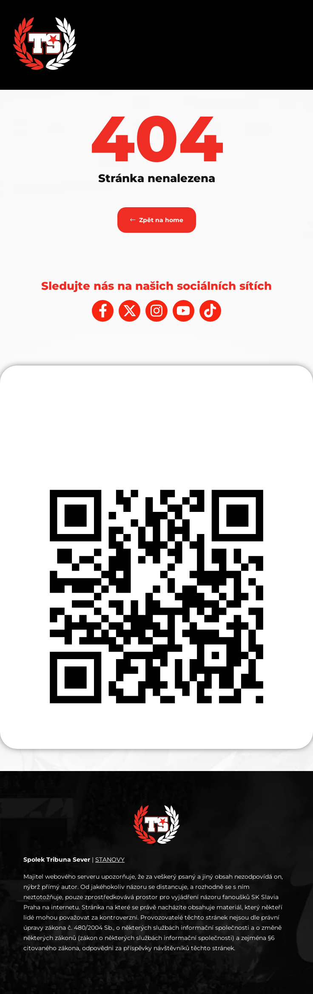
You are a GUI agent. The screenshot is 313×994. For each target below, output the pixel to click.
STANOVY (110, 859)
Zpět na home (156, 220)
